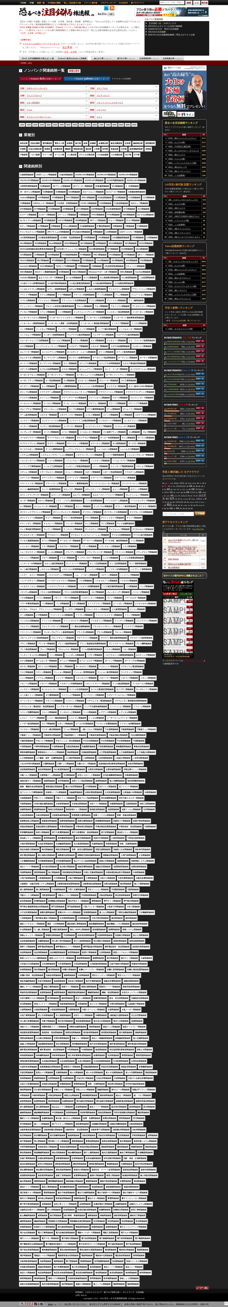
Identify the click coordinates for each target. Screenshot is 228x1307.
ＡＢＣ (182, 483)
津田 (172, 495)
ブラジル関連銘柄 (173, 351)
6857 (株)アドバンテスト (179, 229)
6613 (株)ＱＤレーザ (177, 167)
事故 (176, 505)
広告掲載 (140, 1292)
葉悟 (179, 505)
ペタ (166, 483)
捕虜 (197, 486)
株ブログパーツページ (193, 660)
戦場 (163, 483)
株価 (173, 505)
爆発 (188, 501)
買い (165, 486)
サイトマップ (128, 1292)
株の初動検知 (174, 567)
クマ (172, 486)
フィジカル (185, 498)
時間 (193, 489)
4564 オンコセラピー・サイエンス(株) (183, 151)
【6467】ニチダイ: (63, 1304)
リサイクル (179, 502)
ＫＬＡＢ (201, 505)
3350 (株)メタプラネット (179, 278)
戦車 (184, 492)
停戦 (182, 492)
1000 (22, 125)
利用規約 (79, 1292)
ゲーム (183, 489)
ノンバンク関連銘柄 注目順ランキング (40, 78)
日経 (200, 492)
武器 (168, 508)
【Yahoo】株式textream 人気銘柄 (71, 58)
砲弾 (198, 483)
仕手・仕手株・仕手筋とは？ (34, 33)
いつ (181, 489)
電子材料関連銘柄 (173, 356)
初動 (185, 501)
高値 (184, 508)
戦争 (177, 508)
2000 (35, 125)
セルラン (193, 498)
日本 (171, 492)
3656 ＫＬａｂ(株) (176, 282)
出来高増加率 (149, 58)
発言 (194, 486)
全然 (186, 483)
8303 (22, 103)
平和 (176, 498)
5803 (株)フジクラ (176, 155)
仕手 (169, 483)
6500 (95, 125)
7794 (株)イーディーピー (179, 171)
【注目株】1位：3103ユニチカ (162, 23)
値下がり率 (126, 58)
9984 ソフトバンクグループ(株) (182, 163)
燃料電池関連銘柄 (173, 341)
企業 (194, 505)
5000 (75, 125)
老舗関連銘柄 (173, 346)
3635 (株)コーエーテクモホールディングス (184, 237)
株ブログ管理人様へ (112, 1292)
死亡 (172, 489)
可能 (202, 486)
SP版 (31, 3)
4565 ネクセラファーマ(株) (180, 329)
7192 (22, 88)
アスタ (168, 495)
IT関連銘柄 (172, 384)
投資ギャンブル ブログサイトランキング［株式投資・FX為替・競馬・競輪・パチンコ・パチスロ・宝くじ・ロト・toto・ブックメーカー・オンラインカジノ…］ (183, 550)
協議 (174, 501)
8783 (92, 117)
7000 (101, 125)
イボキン (199, 498)
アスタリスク (181, 486)
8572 (22, 110)
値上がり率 (102, 58)
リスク (175, 495)
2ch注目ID (123, 3)
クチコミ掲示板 (90, 3)
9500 (134, 125)
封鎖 (187, 486)
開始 (199, 486)
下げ (174, 508)
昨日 (197, 495)
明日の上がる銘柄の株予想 (179, 564)
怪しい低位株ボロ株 (72, 3)
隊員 (192, 508)
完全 (182, 505)
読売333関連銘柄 (173, 379)
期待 (189, 495)
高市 (167, 498)
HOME (23, 3)
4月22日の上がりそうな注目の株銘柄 (165, 26)
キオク (171, 483)
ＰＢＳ (174, 489)
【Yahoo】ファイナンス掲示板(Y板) (70, 27)
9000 (128, 125)
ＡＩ (201, 483)
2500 (42, 125)
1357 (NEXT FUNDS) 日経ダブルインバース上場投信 (184, 216)
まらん (176, 483)
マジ (189, 505)
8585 (22, 117)
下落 (194, 495)
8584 (92, 110)
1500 (29, 125)
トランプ (184, 495)
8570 (92, 103)
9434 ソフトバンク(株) (178, 220)
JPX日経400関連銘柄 (173, 374)
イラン (166, 492)
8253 (92, 95)
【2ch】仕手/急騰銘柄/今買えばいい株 (37, 58)
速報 (168, 489)
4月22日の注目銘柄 (157, 32)
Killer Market (173, 559)
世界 (165, 505)
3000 (48, 125)
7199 (22, 95)
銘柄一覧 (41, 3)
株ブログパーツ (137, 3)
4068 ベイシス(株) (176, 159)
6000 (88, 125)
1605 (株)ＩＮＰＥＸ (177, 290)
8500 (121, 125)
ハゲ (187, 489)
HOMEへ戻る (26, 63)
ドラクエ (178, 492)
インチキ (185, 505)
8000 (114, 125)
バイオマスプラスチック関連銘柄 (173, 361)
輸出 (181, 508)
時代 (166, 501)
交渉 (165, 489)
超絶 (203, 483)
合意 (169, 486)
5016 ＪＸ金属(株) (176, 175)
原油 (168, 501)
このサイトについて (93, 1292)
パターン (202, 501)
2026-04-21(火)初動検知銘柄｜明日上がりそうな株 (171, 35)
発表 (171, 501)
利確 (189, 508)
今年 (178, 489)
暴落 (165, 508)
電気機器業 (172, 413)
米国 (190, 486)
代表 (179, 498)
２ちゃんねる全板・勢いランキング (186, 321)
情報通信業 (172, 418)
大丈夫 (196, 501)
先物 (171, 508)
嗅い (174, 492)
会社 (191, 495)
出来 (179, 495)
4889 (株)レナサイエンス (179, 299)
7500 (108, 125)
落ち (197, 492)
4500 (68, 125)
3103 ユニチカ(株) (176, 142)
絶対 (186, 508)
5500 (81, 125)
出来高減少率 (172, 58)
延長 (192, 505)
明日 (169, 504)
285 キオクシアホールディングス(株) (183, 200)
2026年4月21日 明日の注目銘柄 (163, 29)
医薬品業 (171, 451)
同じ (165, 495)
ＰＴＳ (192, 492)
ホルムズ (194, 483)
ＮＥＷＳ (190, 483)
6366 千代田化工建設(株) (179, 146)
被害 (197, 505)
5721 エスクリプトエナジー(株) (182, 286)
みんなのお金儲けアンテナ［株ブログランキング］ (183, 541)
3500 (55, 125)
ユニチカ (67, 47)
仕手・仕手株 (70, 52)
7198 (92, 88)
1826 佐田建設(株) (176, 212)
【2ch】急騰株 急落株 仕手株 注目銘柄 (35, 27)
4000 (62, 125)
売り (174, 486)
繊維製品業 (172, 408)
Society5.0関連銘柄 (173, 394)
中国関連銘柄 (173, 389)
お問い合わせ (81, 1295)
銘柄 (187, 492)
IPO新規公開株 (54, 3)
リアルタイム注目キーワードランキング (41, 44)
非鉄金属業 (172, 423)
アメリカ (198, 489)
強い (181, 498)
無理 (190, 498)
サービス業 (172, 428)
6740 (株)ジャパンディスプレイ (182, 138)
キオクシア (192, 501)
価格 (190, 489)
